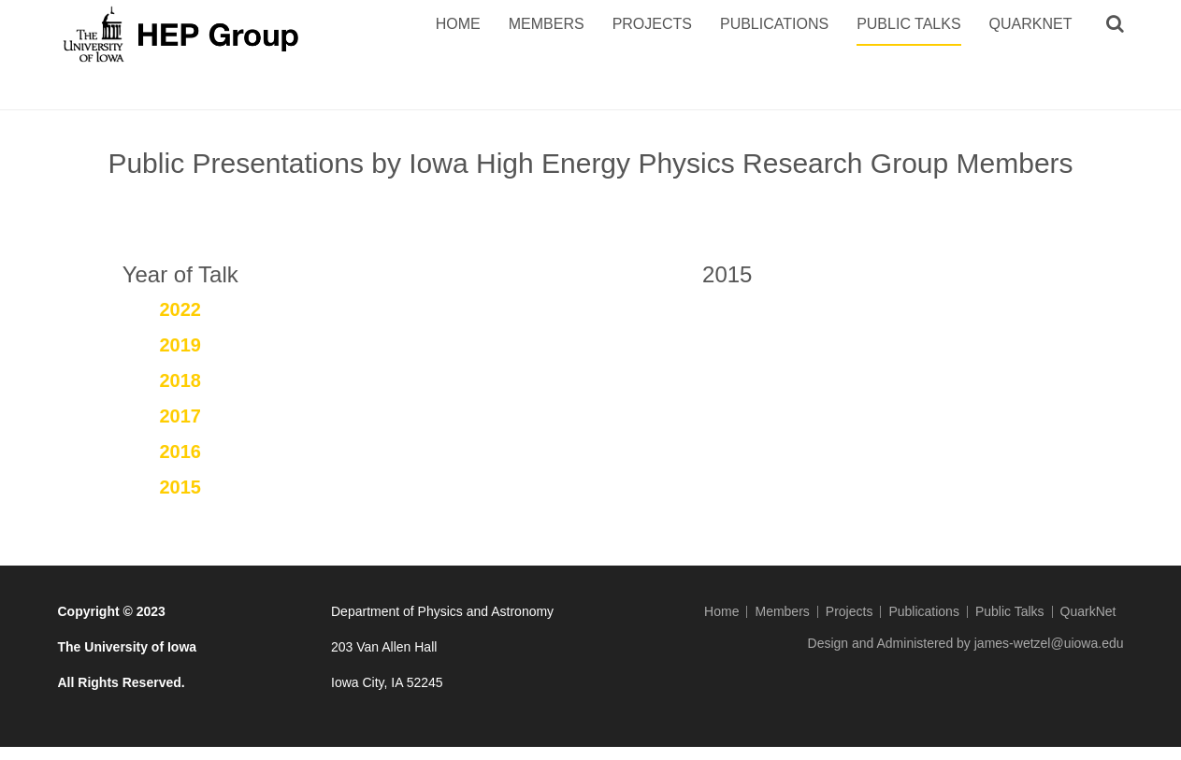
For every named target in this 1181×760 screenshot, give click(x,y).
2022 (181, 309)
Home (458, 24)
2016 (181, 451)
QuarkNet (1031, 24)
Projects (652, 24)
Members (546, 24)
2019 (181, 345)
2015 (181, 487)
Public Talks (908, 24)
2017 (181, 416)
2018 (181, 380)
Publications (774, 24)
